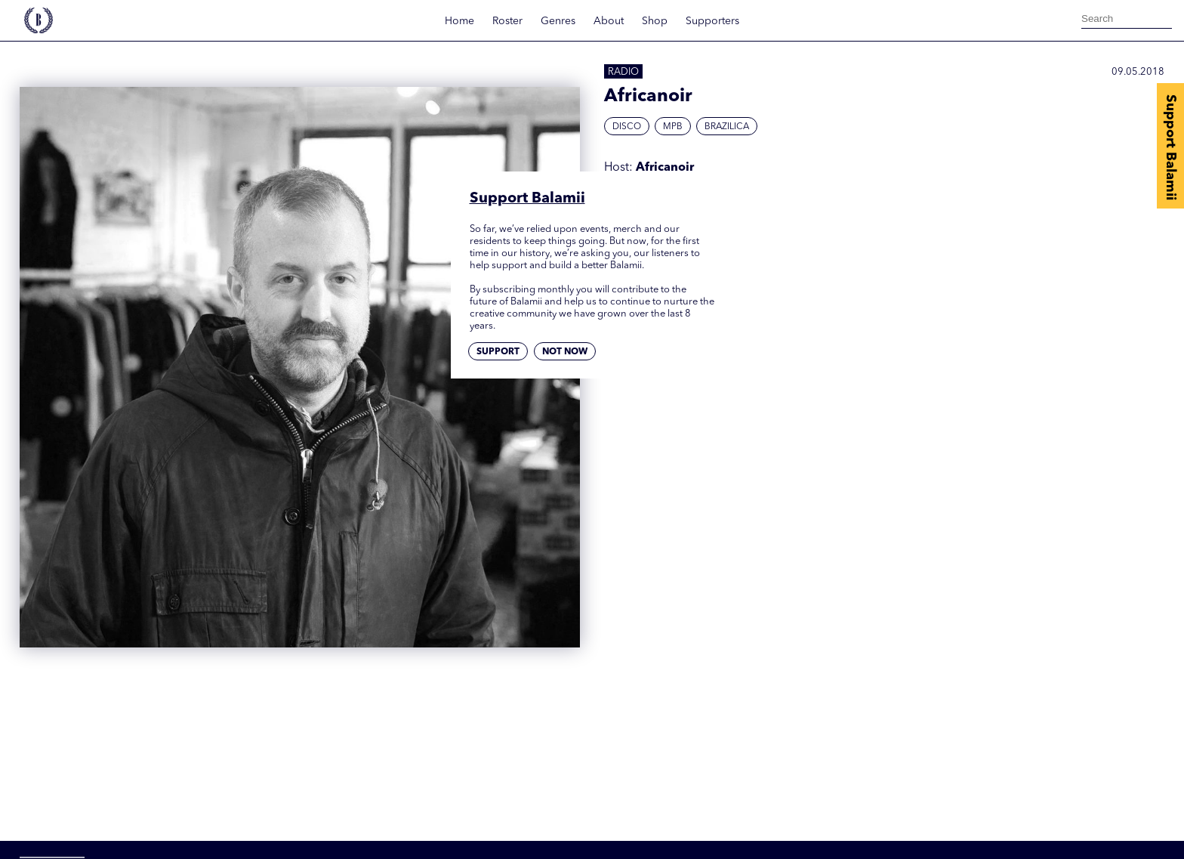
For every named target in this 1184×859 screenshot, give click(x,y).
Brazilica (727, 126)
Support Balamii (1170, 147)
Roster (507, 21)
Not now (564, 352)
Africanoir (665, 168)
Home (459, 21)
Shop (655, 21)
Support (498, 352)
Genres (558, 21)
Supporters (712, 21)
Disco (626, 126)
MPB (673, 126)
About (609, 21)
